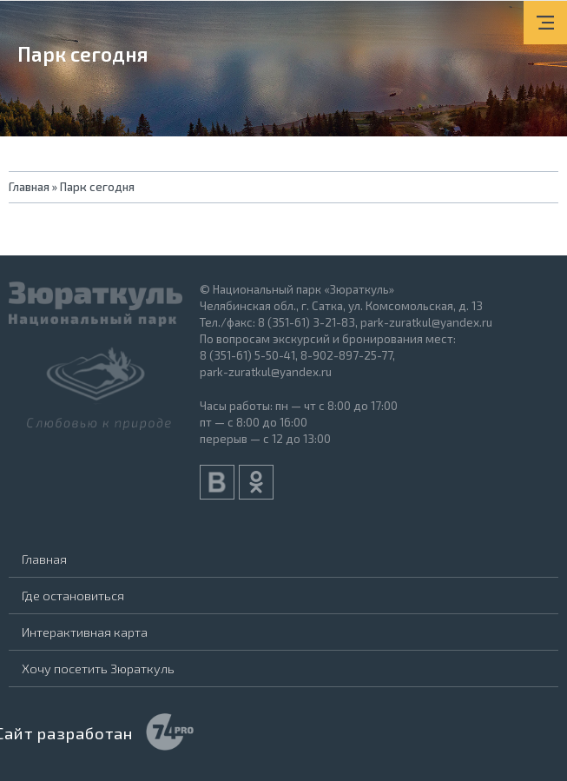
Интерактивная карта (85, 631)
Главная (44, 558)
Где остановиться (73, 595)
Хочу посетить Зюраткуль (98, 668)
